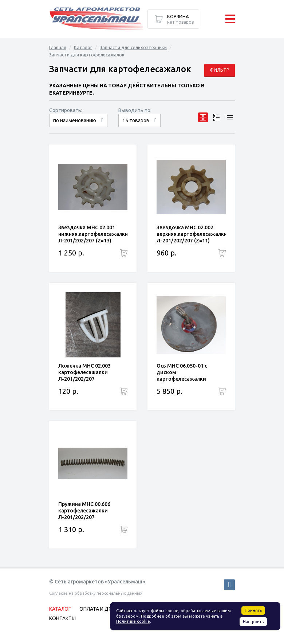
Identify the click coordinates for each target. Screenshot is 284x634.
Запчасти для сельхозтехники (133, 47)
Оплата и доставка (105, 609)
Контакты (62, 618)
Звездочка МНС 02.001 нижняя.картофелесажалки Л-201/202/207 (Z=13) (93, 234)
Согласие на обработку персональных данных (95, 593)
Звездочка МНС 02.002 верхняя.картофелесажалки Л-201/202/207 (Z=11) (192, 234)
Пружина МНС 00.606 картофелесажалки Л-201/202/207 (84, 510)
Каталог (83, 47)
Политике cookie (133, 621)
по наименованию (74, 120)
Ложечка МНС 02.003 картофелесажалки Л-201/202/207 (84, 372)
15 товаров (135, 120)
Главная (57, 47)
